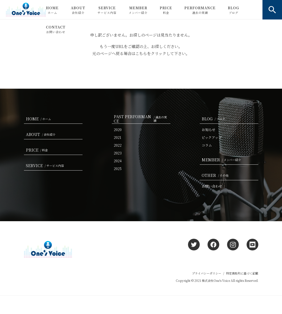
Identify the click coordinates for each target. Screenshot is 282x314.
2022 (118, 145)
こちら (141, 53)
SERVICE (106, 10)
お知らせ (208, 129)
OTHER (216, 175)
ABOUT (78, 10)
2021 (117, 137)
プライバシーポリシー (206, 273)
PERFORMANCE (200, 10)
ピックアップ (212, 137)
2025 (118, 168)
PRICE (166, 10)
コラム (207, 145)
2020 (118, 129)
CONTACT (55, 29)
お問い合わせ (212, 186)
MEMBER (138, 10)
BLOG (233, 10)
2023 (118, 153)
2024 (118, 160)
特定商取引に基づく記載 (242, 273)
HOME (52, 10)
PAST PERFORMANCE (142, 119)
